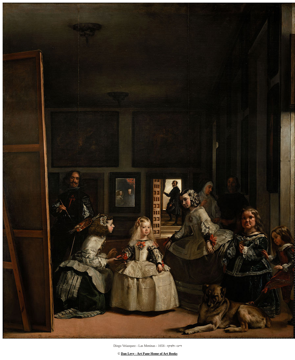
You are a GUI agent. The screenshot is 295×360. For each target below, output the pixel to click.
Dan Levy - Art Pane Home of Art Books (149, 353)
